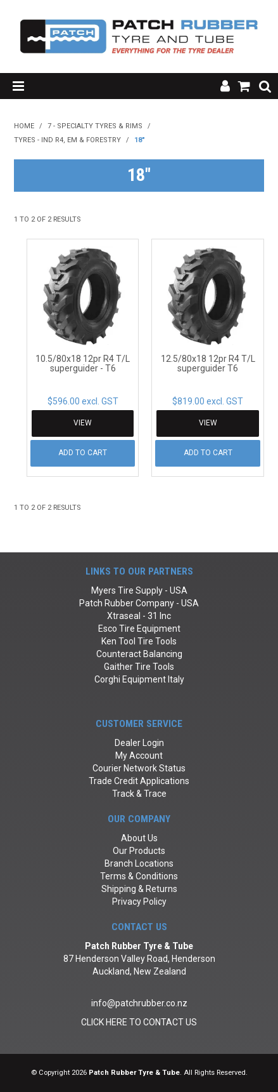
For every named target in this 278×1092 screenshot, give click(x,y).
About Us (139, 838)
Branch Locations (139, 863)
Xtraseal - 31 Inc (139, 616)
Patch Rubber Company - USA (139, 603)
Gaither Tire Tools (139, 667)
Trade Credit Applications (139, 781)
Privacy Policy (139, 901)
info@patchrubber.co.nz (139, 1003)
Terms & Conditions (139, 876)
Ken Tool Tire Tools (139, 641)
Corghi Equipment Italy (139, 679)
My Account (139, 755)
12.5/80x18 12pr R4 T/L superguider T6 (208, 363)
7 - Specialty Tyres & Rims (94, 126)
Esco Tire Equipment (139, 628)
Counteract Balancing (139, 654)
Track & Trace (139, 794)
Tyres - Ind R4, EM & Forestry (67, 140)
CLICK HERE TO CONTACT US (139, 1022)
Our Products (139, 851)
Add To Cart (82, 452)
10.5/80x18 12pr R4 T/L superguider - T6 (82, 363)
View (82, 422)
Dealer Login (139, 743)
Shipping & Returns (139, 889)
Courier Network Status (139, 768)
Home (24, 126)
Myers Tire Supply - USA (139, 590)
